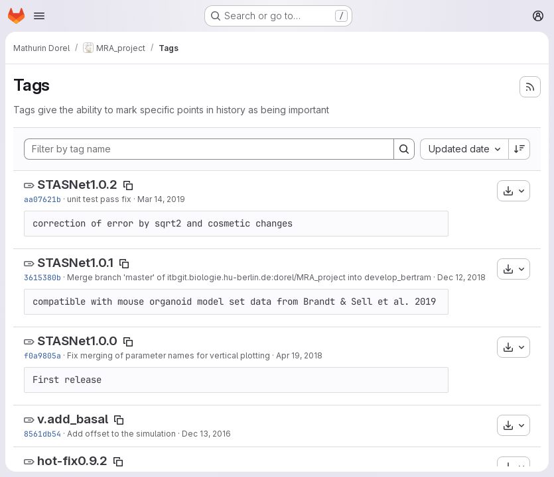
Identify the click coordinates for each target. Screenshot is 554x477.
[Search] (404, 149)
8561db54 (42, 434)
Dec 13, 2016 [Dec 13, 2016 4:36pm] (206, 434)
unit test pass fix (99, 199)
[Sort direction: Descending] (519, 149)
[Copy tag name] (128, 185)
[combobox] (464, 149)
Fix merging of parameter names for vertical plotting (168, 355)
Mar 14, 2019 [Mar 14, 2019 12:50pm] (161, 199)
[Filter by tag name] (209, 149)
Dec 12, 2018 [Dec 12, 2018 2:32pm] (461, 277)
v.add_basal (72, 419)
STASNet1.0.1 (75, 262)
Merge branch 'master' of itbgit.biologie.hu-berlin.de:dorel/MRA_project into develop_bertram (249, 277)
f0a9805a (42, 355)
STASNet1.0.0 (77, 340)
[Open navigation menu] (39, 15)
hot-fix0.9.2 (72, 460)
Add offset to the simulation (121, 434)
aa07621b (42, 199)
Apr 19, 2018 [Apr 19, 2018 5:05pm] (299, 355)
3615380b (42, 277)
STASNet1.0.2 (77, 184)
